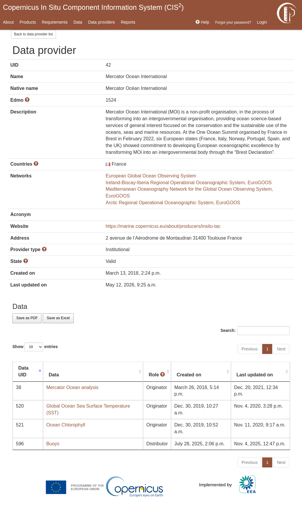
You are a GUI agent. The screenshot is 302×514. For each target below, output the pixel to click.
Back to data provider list (33, 34)
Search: (255, 330)
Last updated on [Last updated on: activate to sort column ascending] (255, 374)
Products (28, 22)
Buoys (52, 443)
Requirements (55, 22)
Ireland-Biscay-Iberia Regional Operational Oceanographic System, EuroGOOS (189, 182)
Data (77, 22)
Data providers (101, 22)
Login (262, 22)
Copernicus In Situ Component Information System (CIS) (93, 6)
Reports (128, 22)
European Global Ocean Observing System (151, 175)
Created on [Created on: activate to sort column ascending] (189, 374)
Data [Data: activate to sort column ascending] (54, 374)
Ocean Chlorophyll (65, 424)
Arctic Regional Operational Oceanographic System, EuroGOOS (173, 202)
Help (202, 22)
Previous (249, 349)
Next (281, 349)
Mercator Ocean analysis (72, 387)
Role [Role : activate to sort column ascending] (157, 374)
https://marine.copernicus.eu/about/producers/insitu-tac (163, 226)
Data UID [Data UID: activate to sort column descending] (23, 371)
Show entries (35, 346)
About (8, 22)
